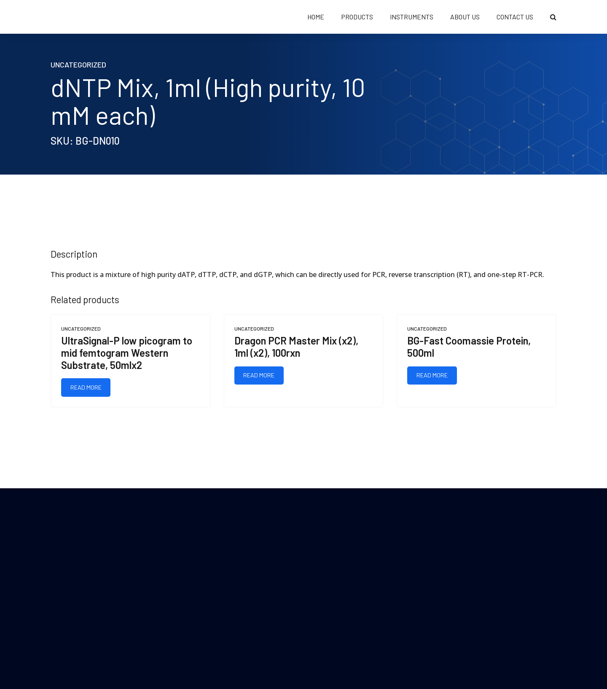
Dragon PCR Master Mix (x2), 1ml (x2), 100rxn (296, 346)
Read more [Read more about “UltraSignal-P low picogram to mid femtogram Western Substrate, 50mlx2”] (86, 387)
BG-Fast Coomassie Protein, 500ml (469, 346)
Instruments (411, 17)
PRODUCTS (357, 17)
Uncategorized (78, 64)
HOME (315, 17)
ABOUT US (465, 17)
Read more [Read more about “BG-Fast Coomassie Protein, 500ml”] (432, 375)
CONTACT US (515, 17)
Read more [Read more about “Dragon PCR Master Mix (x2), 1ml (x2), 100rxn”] (258, 375)
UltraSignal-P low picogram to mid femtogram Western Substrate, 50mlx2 (126, 352)
